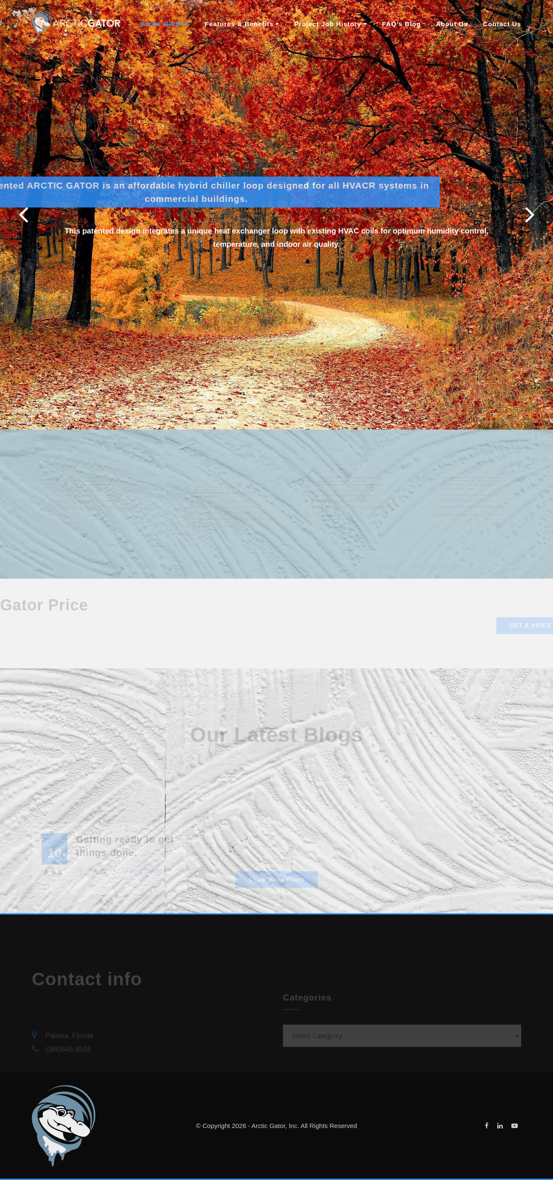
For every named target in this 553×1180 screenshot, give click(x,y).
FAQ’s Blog (401, 23)
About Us (452, 23)
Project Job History (330, 23)
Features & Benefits (242, 23)
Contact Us (502, 23)
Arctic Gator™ (165, 23)
